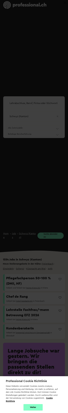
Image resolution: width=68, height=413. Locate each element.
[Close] (65, 3)
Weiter (33, 407)
